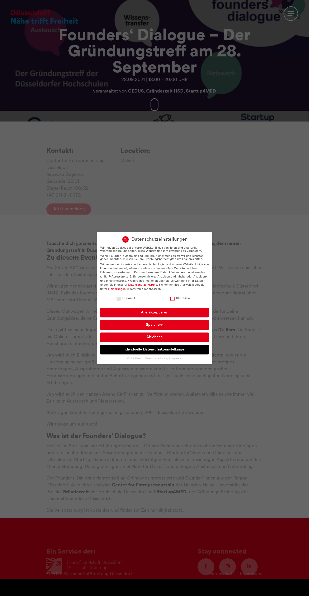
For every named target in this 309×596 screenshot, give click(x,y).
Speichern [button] (154, 325)
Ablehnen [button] (154, 338)
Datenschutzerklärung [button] (157, 359)
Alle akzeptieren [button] (154, 313)
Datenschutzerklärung (142, 285)
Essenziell (126, 298)
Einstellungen (117, 289)
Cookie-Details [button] (135, 359)
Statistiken (180, 298)
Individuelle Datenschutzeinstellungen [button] (154, 350)
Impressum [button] (176, 359)
